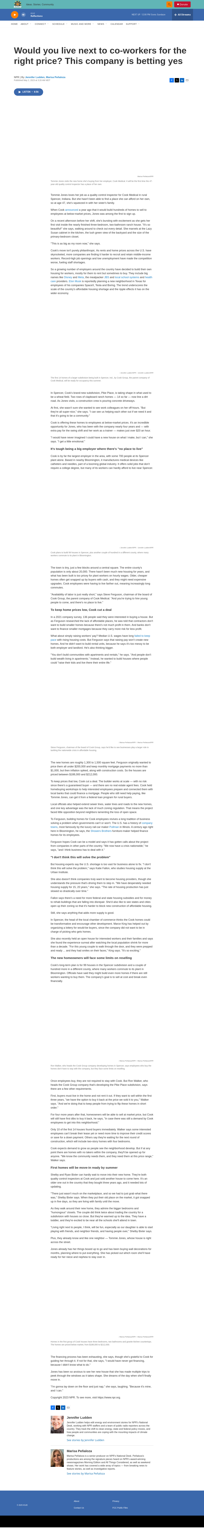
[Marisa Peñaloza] (57, 1464)
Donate (185, 7)
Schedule (58, 30)
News (100, 30)
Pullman (114, 833)
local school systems (127, 283)
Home (14, 30)
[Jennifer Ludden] (57, 1431)
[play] (14, 21)
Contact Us (79, 1514)
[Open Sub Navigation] (30, 30)
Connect (40, 30)
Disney (68, 283)
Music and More (81, 30)
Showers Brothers (101, 837)
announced (71, 216)
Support (131, 30)
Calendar (117, 30)
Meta (81, 283)
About (24, 30)
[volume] (23, 21)
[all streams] (182, 21)
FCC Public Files (120, 1514)
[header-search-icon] (171, 8)
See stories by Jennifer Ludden (85, 1446)
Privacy (115, 1508)
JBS (106, 283)
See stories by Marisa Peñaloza (86, 1480)
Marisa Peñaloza (55, 83)
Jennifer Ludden (35, 83)
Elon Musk (75, 287)
